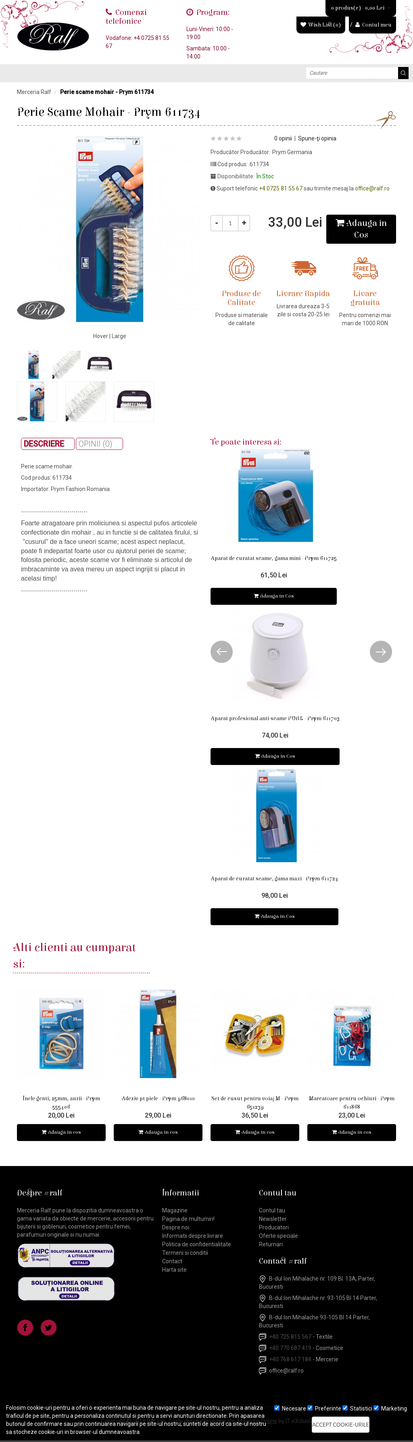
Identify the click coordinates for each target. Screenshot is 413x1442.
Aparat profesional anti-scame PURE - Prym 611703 (275, 719)
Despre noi (175, 1229)
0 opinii (283, 138)
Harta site (174, 1271)
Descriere (44, 444)
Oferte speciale (278, 1237)
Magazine (175, 1212)
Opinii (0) (96, 444)
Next (381, 652)
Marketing (390, 1408)
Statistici (357, 1408)
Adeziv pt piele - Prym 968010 (158, 1099)
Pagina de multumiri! (188, 1220)
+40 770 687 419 (290, 1349)
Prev (222, 652)
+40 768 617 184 (290, 1361)
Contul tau (272, 1212)
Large (119, 336)
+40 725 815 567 (290, 1338)
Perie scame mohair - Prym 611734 (107, 92)
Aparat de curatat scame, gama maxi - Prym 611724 (274, 879)
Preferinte (324, 1408)
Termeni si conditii (185, 1254)
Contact (172, 1263)
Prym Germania (292, 152)
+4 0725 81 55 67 (280, 188)
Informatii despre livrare (192, 1237)
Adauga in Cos (274, 597)
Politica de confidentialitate (196, 1246)
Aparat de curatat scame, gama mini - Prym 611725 (274, 558)
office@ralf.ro (372, 188)
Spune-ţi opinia (317, 138)
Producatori (274, 1229)
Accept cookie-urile (340, 1424)
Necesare (290, 1408)
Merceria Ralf (34, 92)
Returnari (271, 1246)
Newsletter (273, 1220)
